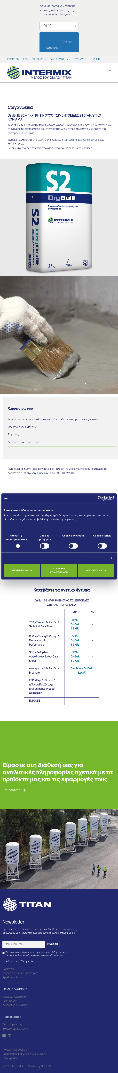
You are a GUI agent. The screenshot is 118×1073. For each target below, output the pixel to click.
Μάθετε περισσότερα (17, 523)
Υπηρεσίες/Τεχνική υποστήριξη (20, 973)
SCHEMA (46, 1066)
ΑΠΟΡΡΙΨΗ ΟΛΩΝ (21, 570)
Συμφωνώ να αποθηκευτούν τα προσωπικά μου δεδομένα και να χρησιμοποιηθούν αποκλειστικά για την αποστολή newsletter (36, 954)
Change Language (59, 45)
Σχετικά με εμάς (12, 1025)
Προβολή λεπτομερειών (94, 558)
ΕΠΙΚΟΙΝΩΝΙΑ (39, 59)
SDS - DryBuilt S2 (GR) (75, 656)
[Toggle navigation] (104, 69)
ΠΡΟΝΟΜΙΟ (80, 59)
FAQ (25, 59)
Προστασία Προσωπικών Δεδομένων (24, 1054)
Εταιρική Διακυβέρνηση (16, 1029)
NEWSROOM (12, 59)
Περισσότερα (11, 790)
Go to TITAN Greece (60, 59)
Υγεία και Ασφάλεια (14, 997)
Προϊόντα (8, 969)
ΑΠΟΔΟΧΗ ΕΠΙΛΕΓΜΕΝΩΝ (59, 570)
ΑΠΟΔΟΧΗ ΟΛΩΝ (96, 570)
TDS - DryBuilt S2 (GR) (75, 624)
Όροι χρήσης (9, 1058)
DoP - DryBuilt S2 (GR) (75, 640)
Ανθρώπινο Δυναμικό (14, 1005)
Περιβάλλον (9, 1001)
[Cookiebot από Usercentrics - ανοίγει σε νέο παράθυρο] (100, 498)
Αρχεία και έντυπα (13, 977)
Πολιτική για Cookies (14, 1050)
